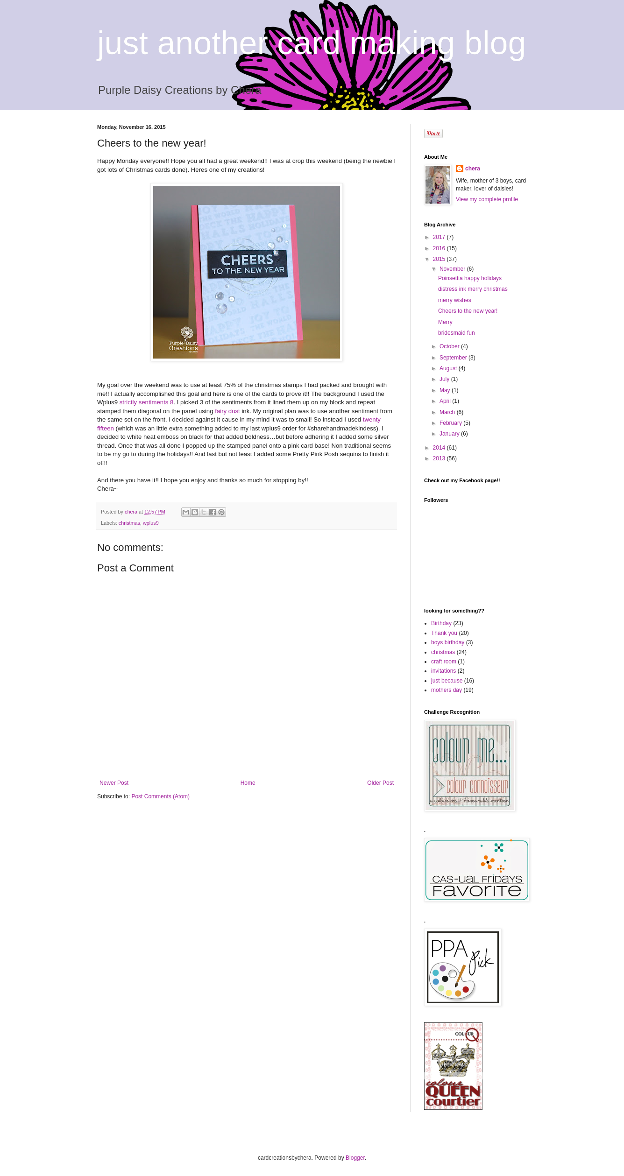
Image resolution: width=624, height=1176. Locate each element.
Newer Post (113, 783)
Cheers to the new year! (467, 311)
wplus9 (151, 523)
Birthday (441, 623)
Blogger (355, 1158)
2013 (440, 458)
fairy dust (227, 411)
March (448, 412)
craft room (443, 661)
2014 (440, 447)
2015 (440, 259)
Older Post (380, 783)
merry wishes (454, 300)
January (450, 433)
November (453, 269)
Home (248, 783)
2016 (440, 248)
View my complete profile (487, 199)
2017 (440, 237)
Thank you (444, 633)
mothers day (446, 690)
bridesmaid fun (456, 333)
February (451, 423)
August (449, 368)
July (445, 379)
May (446, 390)
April (446, 401)
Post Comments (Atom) (160, 796)
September (454, 357)
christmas (129, 523)
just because (446, 680)
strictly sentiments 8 (145, 402)
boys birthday (447, 642)
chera (472, 168)
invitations (443, 671)
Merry (445, 322)
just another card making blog (311, 43)
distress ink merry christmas (473, 289)
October (450, 346)
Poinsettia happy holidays (470, 278)
